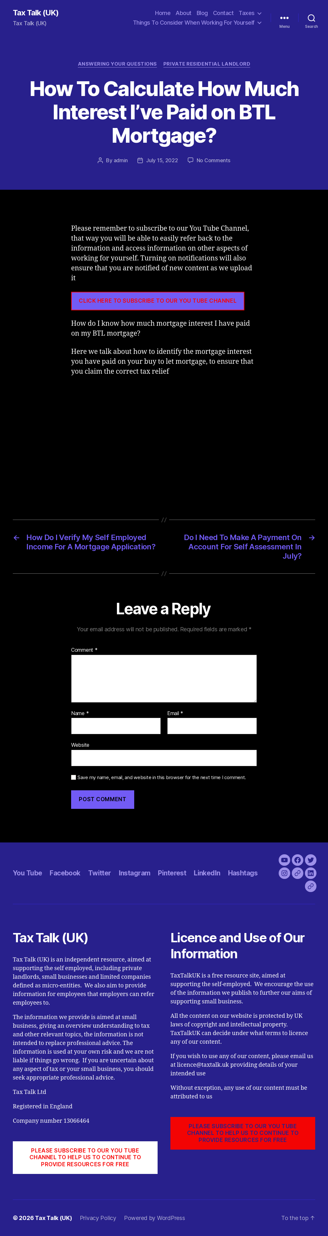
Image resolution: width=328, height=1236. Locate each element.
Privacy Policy (98, 1218)
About (184, 13)
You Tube (27, 873)
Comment (84, 650)
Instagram (135, 873)
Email (175, 713)
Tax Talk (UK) (36, 13)
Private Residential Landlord (206, 64)
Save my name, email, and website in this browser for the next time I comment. (162, 777)
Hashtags (243, 873)
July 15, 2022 (162, 160)
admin (121, 160)
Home (162, 13)
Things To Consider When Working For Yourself (194, 22)
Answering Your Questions (117, 64)
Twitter (99, 873)
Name (80, 713)
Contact (223, 13)
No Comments (213, 160)
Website (80, 745)
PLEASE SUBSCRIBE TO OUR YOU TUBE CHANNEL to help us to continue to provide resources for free (85, 1157)
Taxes (247, 13)
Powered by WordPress (154, 1218)
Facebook (65, 873)
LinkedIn (207, 873)
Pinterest (172, 873)
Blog (202, 13)
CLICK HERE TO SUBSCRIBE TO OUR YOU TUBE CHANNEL (157, 301)
